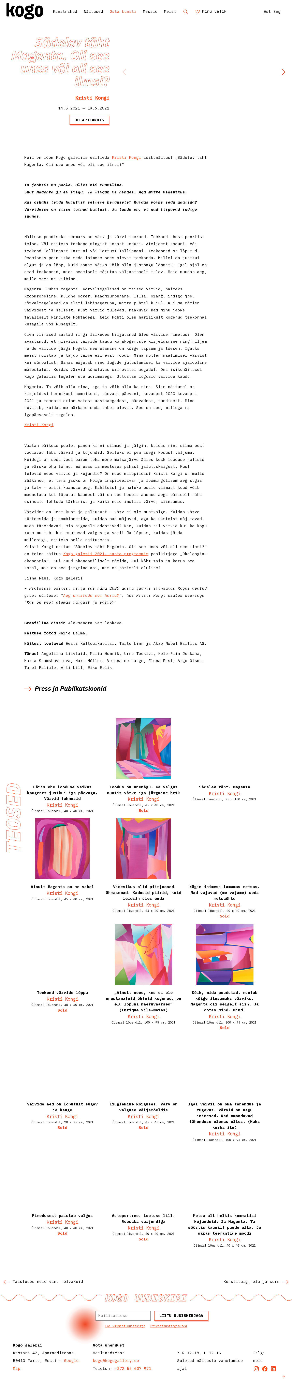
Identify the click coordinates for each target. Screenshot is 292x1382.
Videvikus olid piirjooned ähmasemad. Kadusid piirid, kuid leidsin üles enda (143, 892)
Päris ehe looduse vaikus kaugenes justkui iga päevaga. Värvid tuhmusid (62, 792)
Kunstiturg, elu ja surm (256, 1281)
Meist (170, 11)
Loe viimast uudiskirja (125, 1326)
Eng (277, 11)
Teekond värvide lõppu (62, 992)
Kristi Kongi (92, 97)
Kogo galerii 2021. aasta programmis (105, 553)
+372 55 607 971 (133, 1368)
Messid (150, 11)
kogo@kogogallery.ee (116, 1360)
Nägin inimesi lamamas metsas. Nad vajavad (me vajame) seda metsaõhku (224, 892)
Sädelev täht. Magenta (224, 786)
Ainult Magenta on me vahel (62, 886)
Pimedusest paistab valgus (62, 1215)
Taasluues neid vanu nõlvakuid (43, 1281)
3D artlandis (89, 119)
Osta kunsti (123, 11)
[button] (283, 72)
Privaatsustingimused (168, 1326)
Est (267, 11)
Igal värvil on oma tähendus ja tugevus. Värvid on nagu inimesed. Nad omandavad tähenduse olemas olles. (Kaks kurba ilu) (224, 1115)
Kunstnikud (65, 11)
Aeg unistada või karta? (91, 595)
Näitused (93, 11)
